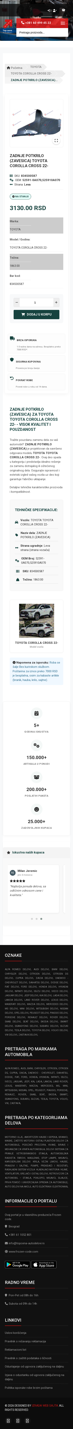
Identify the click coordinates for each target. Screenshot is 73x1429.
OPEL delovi (21, 1013)
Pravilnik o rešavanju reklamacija (25, 1341)
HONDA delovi (47, 986)
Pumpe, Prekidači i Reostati (49, 1165)
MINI (65, 1085)
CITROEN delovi (40, 973)
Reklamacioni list (15, 1349)
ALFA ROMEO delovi (18, 969)
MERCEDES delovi (57, 1004)
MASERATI (20, 1085)
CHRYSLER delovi (16, 973)
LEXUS (8, 1085)
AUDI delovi (41, 969)
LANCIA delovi (13, 1000)
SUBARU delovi (49, 1026)
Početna (14, 68)
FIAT (17, 1077)
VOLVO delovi (59, 1030)
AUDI (23, 1068)
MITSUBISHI (11, 1090)
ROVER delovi (59, 1017)
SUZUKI (35, 1099)
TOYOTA (35, 67)
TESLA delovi (22, 1030)
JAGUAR (17, 1081)
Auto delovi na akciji (18, 1186)
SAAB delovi (13, 1021)
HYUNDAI (44, 1077)
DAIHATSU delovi (39, 982)
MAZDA (33, 1085)
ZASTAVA (15, 1103)
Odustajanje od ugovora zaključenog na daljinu (34, 1366)
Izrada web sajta (45, 1405)
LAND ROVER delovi (37, 1000)
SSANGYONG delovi (26, 1026)
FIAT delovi (12, 986)
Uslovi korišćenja (15, 1333)
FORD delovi (29, 986)
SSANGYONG (11, 1099)
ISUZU (64, 1077)
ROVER (22, 1094)
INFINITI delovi (23, 991)
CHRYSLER (40, 1068)
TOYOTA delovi (41, 1030)
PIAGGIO (51, 1090)
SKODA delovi (49, 1021)
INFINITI (55, 1077)
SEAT (42, 1094)
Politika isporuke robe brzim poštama (29, 1388)
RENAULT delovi (37, 1017)
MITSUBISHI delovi (47, 1008)
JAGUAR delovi (14, 995)
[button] (32, 919)
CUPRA (13, 1073)
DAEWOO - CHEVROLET (41, 1073)
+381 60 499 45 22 (38, 23)
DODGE (9, 1077)
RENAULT (10, 1094)
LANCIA (48, 1081)
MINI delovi (27, 1008)
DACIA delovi (44, 978)
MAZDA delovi (35, 1004)
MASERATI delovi (15, 1004)
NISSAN (23, 1090)
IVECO (8, 1081)
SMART (64, 1094)
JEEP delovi (31, 995)
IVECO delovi (60, 991)
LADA (39, 1081)
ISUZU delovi (42, 991)
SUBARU (24, 1099)
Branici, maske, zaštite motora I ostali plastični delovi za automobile (36, 1141)
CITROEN (52, 1068)
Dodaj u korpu (36, 314)
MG (58, 1085)
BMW (30, 1068)
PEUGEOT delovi (39, 1013)
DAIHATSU (62, 1073)
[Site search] (42, 32)
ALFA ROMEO (12, 1068)
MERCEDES (47, 1085)
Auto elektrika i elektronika (50, 1186)
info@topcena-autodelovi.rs (27, 1243)
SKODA (52, 1094)
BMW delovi (60, 969)
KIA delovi (46, 995)
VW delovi (11, 1034)
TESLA (44, 1099)
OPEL (31, 1090)
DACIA (22, 1073)
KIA (32, 1081)
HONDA (33, 1077)
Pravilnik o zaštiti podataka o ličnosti (28, 1358)
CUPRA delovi (24, 978)
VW (7, 1103)
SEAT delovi (30, 1021)
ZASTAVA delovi (27, 1034)
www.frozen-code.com (21, 1251)
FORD (24, 1077)
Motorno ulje (14, 1137)
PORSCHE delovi (15, 1017)
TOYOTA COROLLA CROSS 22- (31, 73)
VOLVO (64, 1099)
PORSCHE (62, 1090)
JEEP (26, 1081)
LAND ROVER (60, 1081)
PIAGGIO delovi (59, 1013)
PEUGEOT (40, 1090)
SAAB (33, 1094)
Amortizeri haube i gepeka (40, 1137)
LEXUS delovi (59, 1000)
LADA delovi (60, 995)
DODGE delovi (59, 982)
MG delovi (11, 1008)
